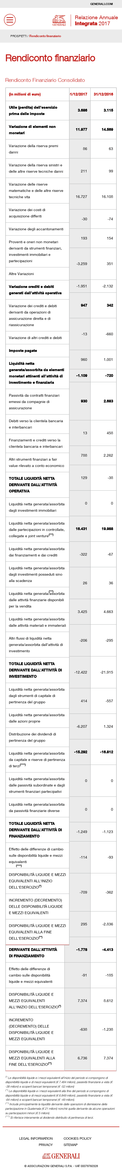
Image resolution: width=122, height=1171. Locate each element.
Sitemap (70, 1145)
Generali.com (101, 4)
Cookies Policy (77, 1138)
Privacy (46, 1145)
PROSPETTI (18, 36)
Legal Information (36, 1138)
